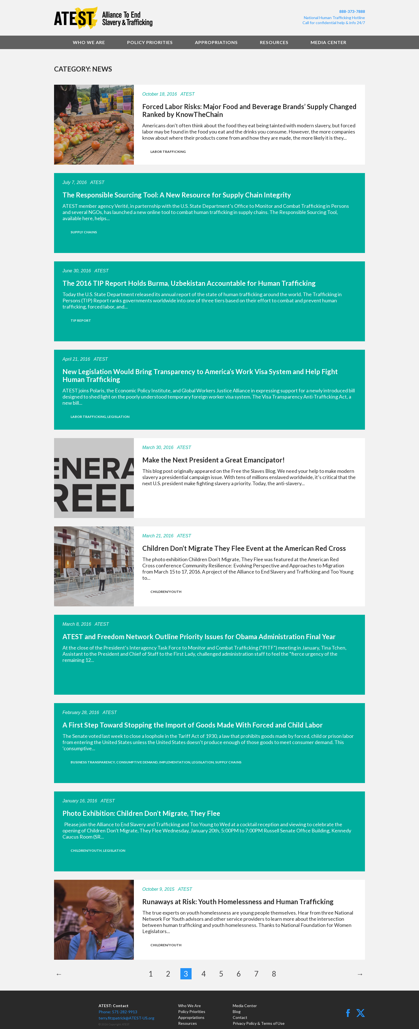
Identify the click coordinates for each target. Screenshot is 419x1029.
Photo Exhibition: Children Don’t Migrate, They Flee (141, 813)
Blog (237, 1011)
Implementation (174, 762)
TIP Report (81, 320)
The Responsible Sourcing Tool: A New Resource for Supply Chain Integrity (176, 195)
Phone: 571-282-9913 (118, 1011)
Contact (240, 1017)
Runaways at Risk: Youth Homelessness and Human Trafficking (238, 901)
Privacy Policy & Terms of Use (259, 1023)
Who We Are (89, 42)
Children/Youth (165, 592)
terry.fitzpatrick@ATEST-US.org (126, 1018)
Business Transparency (93, 762)
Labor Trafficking (168, 151)
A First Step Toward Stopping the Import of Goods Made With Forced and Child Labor (192, 725)
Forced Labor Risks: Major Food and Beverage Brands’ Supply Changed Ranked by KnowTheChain (249, 110)
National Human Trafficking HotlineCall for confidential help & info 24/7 (333, 20)
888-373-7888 (352, 11)
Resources (274, 42)
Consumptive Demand (137, 762)
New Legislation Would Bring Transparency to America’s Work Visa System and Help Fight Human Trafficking (200, 375)
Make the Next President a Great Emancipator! (213, 460)
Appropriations (216, 42)
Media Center (328, 42)
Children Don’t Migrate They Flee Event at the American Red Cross (244, 548)
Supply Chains (84, 232)
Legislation (118, 417)
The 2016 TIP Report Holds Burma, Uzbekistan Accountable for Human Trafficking (189, 283)
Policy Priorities (150, 42)
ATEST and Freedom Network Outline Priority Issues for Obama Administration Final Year (199, 636)
